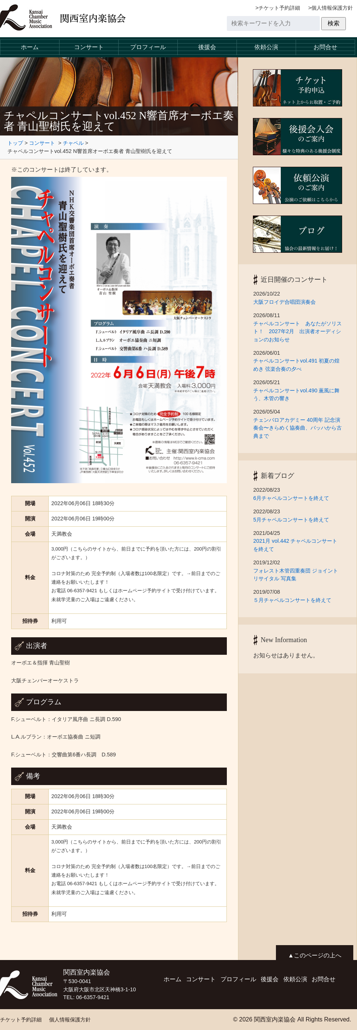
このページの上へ (317, 955)
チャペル (73, 143)
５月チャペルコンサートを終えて (292, 600)
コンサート (89, 47)
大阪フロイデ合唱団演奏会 (284, 302)
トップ (15, 143)
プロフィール (148, 47)
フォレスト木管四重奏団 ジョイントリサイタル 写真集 (295, 575)
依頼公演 (266, 47)
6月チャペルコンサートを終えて (293, 498)
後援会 (207, 47)
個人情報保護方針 (332, 8)
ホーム (30, 47)
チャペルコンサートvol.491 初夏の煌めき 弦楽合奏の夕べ (296, 365)
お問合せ (325, 47)
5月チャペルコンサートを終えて (293, 520)
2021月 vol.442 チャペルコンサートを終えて (295, 545)
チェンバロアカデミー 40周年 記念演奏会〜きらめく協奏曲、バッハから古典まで (297, 428)
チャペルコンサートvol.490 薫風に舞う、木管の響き (296, 395)
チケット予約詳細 (279, 8)
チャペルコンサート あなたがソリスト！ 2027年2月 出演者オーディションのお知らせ (297, 331)
